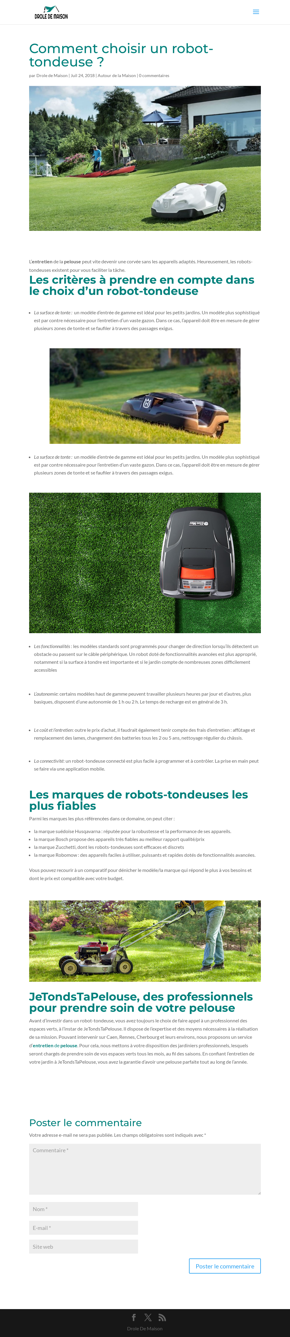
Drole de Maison (52, 75)
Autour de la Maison (117, 75)
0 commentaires (154, 75)
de (55, 1045)
